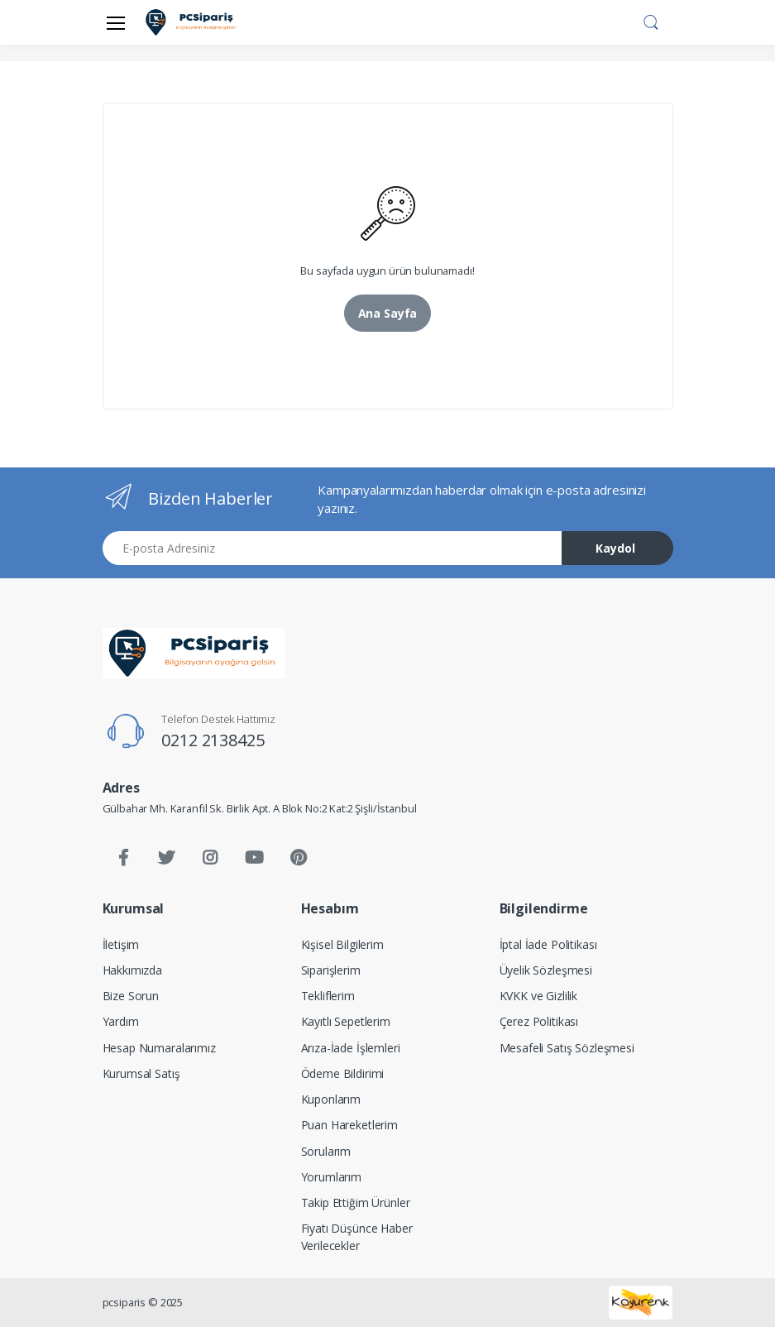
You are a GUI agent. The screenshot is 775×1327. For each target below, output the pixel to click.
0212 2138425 (212, 740)
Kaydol (615, 548)
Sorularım (326, 1151)
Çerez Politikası (539, 1021)
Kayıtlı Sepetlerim (345, 1021)
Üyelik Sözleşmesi (546, 970)
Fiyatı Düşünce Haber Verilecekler (357, 1236)
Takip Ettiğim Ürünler (355, 1202)
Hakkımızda (133, 970)
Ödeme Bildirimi (343, 1073)
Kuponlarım (331, 1099)
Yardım (121, 1021)
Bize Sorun (131, 996)
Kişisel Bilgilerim (342, 944)
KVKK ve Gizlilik (539, 996)
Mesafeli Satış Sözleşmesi (567, 1048)
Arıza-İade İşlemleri (350, 1048)
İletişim (121, 944)
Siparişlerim (331, 970)
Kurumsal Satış (141, 1073)
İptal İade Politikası (548, 944)
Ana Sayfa (388, 313)
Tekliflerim (328, 996)
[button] (651, 20)
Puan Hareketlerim (350, 1125)
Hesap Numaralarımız (159, 1048)
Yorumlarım (331, 1177)
